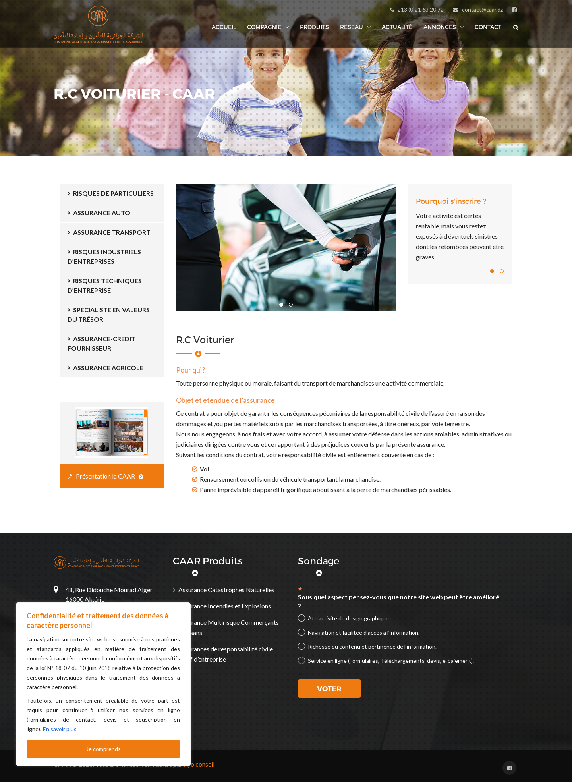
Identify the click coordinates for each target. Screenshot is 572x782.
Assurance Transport (112, 232)
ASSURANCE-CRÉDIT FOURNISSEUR (101, 343)
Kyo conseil (199, 764)
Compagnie (264, 27)
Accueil (224, 27)
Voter (329, 688)
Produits (314, 27)
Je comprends (103, 748)
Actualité (397, 27)
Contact (488, 27)
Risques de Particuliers (113, 193)
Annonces (439, 27)
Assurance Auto (101, 212)
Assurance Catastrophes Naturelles (226, 589)
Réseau (351, 27)
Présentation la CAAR (105, 476)
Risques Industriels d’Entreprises (104, 256)
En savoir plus (60, 729)
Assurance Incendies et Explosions (224, 606)
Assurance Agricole (108, 367)
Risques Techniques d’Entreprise (105, 285)
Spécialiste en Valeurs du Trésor (109, 314)
